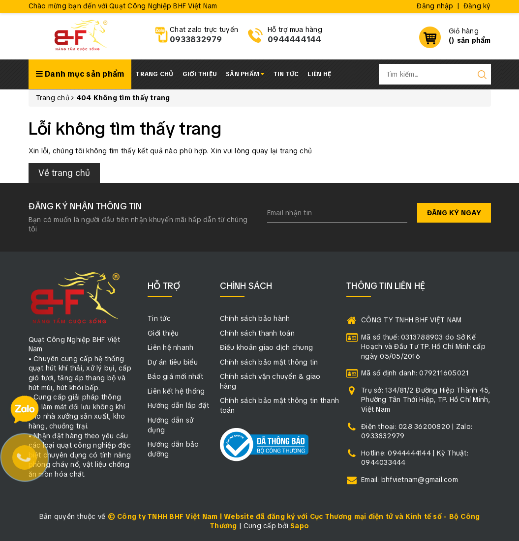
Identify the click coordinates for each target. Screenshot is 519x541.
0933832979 (196, 39)
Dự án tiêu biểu (173, 362)
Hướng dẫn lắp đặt (178, 405)
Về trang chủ (64, 172)
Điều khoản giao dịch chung (266, 347)
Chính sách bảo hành (255, 318)
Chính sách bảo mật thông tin (269, 362)
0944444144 (295, 39)
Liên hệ (319, 74)
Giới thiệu (200, 74)
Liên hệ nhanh (170, 347)
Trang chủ (154, 74)
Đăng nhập (435, 5)
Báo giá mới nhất (175, 376)
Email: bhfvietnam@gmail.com (409, 479)
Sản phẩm (245, 74)
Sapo (299, 525)
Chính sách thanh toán (257, 333)
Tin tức (286, 74)
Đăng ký (477, 5)
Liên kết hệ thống (176, 391)
